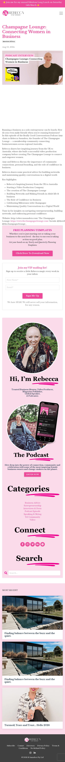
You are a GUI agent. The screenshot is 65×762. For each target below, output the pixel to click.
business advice (32, 503)
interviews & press (9, 41)
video (32, 520)
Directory (31, 746)
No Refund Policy (38, 748)
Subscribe (11, 746)
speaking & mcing (32, 514)
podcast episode (32, 511)
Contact (21, 746)
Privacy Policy (43, 746)
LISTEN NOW (32, 474)
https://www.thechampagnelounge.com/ (30, 221)
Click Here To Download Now (32, 253)
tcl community (32, 517)
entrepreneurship (32, 505)
